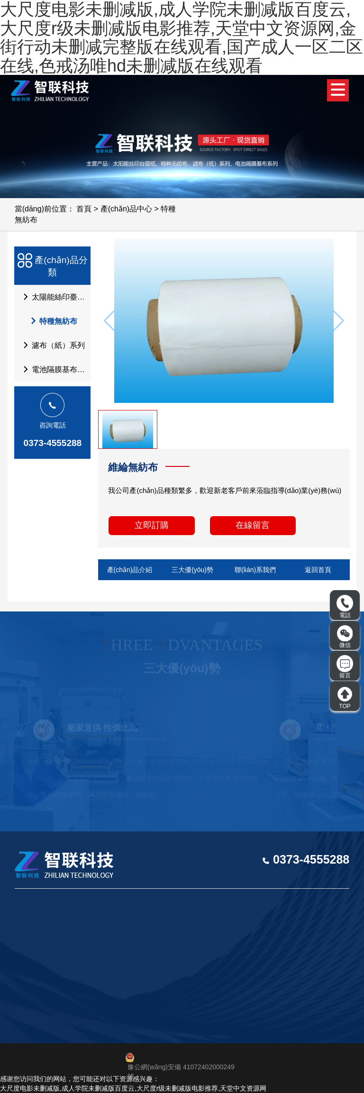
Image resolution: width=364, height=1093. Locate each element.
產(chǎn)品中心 (126, 209)
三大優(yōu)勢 (192, 570)
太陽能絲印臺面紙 (54, 297)
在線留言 (253, 525)
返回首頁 (318, 570)
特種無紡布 (49, 321)
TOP (345, 698)
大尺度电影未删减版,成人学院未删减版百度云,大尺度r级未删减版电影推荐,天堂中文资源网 (133, 1088)
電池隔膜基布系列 (54, 369)
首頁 (83, 209)
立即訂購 (152, 525)
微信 (345, 636)
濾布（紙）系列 (51, 345)
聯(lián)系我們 (255, 570)
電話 (345, 607)
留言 (345, 667)
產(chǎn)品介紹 (130, 570)
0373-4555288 (53, 443)
